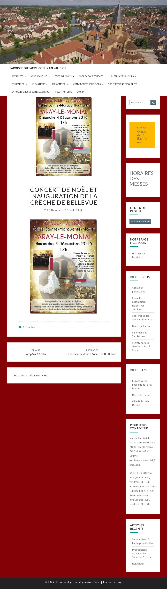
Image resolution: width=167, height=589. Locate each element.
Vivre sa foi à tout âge (91, 76)
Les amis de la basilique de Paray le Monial (142, 384)
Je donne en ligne (140, 221)
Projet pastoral (63, 91)
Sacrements (18, 84)
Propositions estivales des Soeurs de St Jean (142, 553)
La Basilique (38, 84)
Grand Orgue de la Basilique (142, 135)
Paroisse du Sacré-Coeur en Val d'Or (37, 68)
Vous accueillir (39, 76)
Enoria (80, 91)
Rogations (138, 563)
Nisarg (118, 582)
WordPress (93, 582)
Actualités (17, 76)
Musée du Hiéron (141, 395)
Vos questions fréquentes (122, 84)
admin (80, 210)
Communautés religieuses (87, 84)
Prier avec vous (63, 76)
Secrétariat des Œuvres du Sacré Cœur (141, 346)
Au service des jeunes (122, 76)
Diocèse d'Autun (141, 326)
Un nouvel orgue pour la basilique (30, 91)
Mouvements (59, 84)
